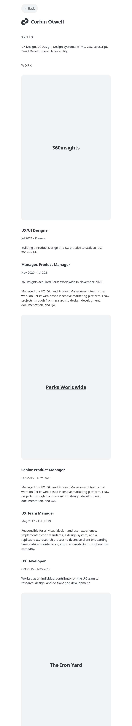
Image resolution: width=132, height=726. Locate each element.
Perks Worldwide (66, 387)
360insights (66, 147)
